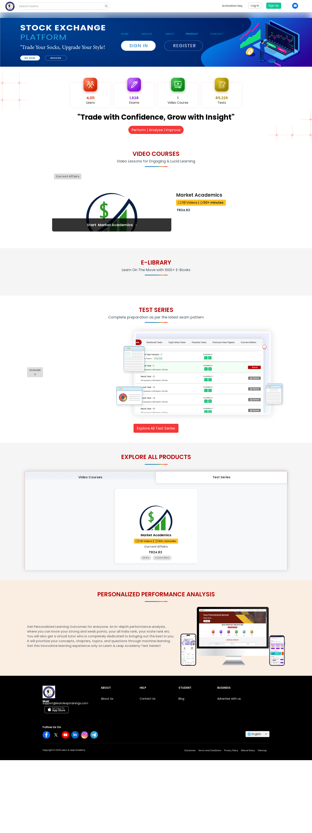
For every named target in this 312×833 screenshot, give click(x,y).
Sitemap (262, 750)
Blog (181, 699)
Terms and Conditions (209, 750)
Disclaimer (190, 750)
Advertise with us (229, 699)
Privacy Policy (231, 750)
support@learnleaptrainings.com (65, 703)
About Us (107, 699)
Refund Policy (248, 750)
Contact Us (147, 699)
